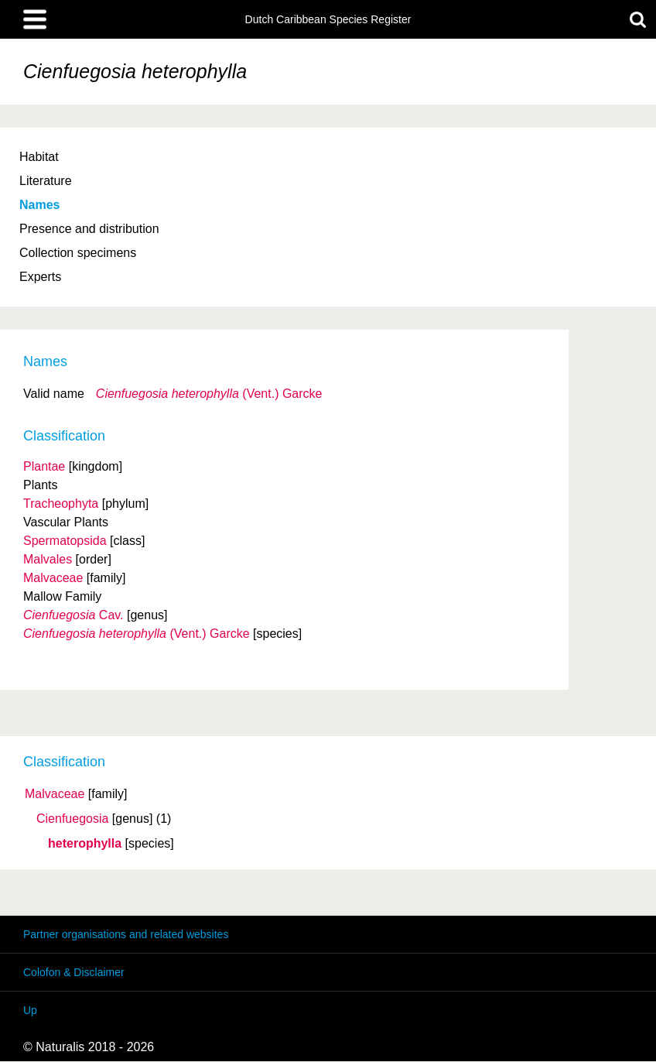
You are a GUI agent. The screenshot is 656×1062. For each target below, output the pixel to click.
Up (30, 1010)
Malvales (47, 559)
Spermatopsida (65, 540)
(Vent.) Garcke (209, 393)
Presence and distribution (89, 228)
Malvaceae (54, 794)
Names (39, 204)
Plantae (44, 466)
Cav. (73, 615)
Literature (45, 180)
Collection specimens (77, 252)
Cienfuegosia (72, 819)
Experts (40, 276)
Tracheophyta (60, 503)
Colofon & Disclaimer (74, 972)
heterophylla (84, 844)
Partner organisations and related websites (125, 934)
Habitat (39, 156)
